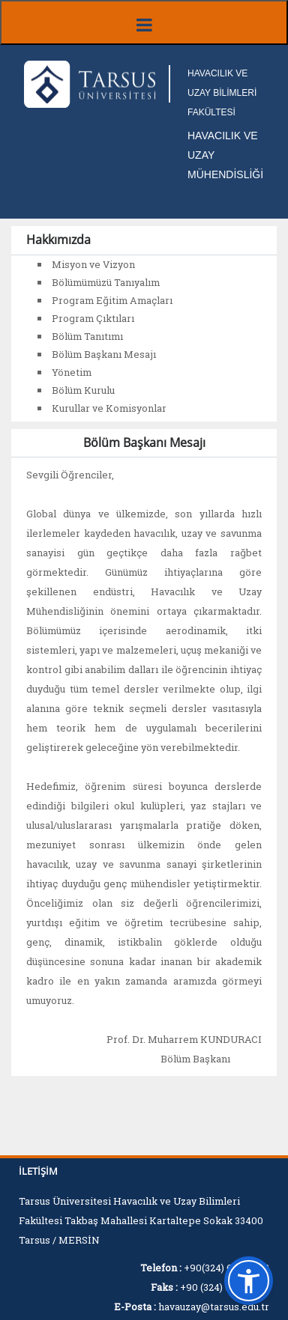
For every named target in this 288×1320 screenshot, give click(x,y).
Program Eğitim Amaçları (112, 300)
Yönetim (72, 372)
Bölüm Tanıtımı (87, 336)
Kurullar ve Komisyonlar (109, 408)
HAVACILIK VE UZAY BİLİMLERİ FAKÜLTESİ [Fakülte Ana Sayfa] (222, 93)
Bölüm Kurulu (83, 390)
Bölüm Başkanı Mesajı (104, 354)
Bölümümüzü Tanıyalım (106, 282)
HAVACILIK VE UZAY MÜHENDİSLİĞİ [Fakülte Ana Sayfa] (225, 155)
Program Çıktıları (93, 318)
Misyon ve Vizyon (93, 264)
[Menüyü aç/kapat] (144, 22)
